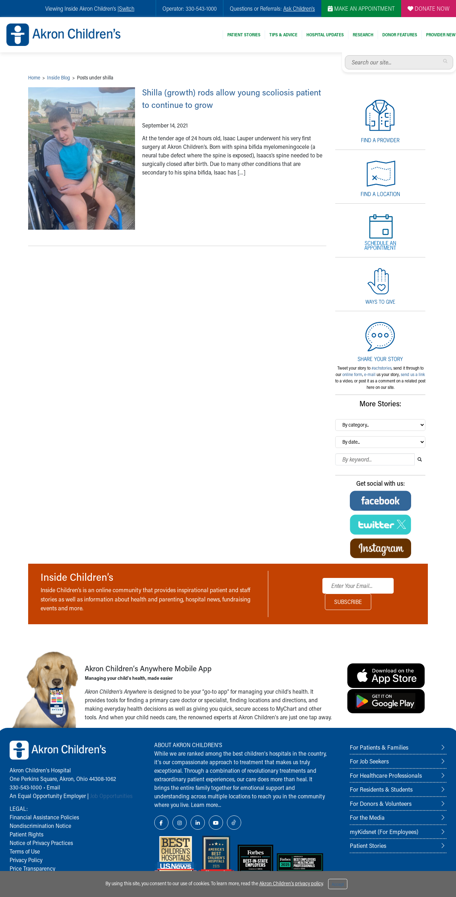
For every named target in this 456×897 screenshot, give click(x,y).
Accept (338, 884)
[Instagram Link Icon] (179, 822)
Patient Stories (243, 34)
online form (352, 374)
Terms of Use (25, 851)
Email (53, 787)
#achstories (382, 368)
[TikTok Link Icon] (234, 822)
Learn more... (206, 804)
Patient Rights (26, 834)
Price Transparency (32, 868)
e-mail (369, 374)
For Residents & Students (381, 789)
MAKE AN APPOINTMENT (361, 8)
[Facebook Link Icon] (161, 822)
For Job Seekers (369, 761)
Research (363, 34)
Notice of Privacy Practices (41, 842)
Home (34, 77)
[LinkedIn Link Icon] (198, 822)
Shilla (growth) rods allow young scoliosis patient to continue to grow (232, 98)
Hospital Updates (325, 34)
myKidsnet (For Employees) (384, 831)
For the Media (367, 817)
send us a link (413, 374)
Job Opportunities (111, 795)
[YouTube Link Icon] (216, 822)
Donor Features (399, 34)
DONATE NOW (429, 8)
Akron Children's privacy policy (291, 883)
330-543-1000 (26, 787)
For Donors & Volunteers (380, 803)
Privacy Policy (26, 860)
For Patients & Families (379, 747)
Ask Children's (299, 8)
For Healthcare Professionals (386, 775)
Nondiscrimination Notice (40, 825)
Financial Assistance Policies (44, 817)
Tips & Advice (283, 34)
